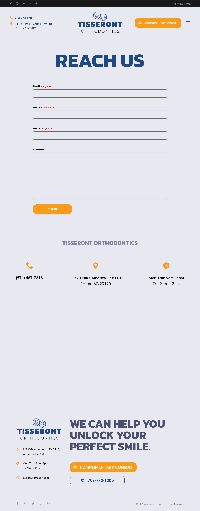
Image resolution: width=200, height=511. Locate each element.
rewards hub (182, 3)
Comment (39, 149)
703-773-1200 (21, 17)
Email (42, 128)
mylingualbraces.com (32, 477)
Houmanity (178, 504)
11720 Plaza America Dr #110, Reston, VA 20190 (31, 26)
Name (42, 86)
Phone (43, 107)
